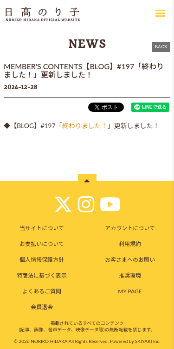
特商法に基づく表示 (42, 275)
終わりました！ (85, 125)
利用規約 (130, 243)
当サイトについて (41, 228)
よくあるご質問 (41, 291)
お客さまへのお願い (130, 259)
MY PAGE (130, 291)
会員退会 (42, 307)
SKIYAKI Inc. (148, 341)
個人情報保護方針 (41, 259)
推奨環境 (130, 275)
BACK (161, 47)
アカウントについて (130, 228)
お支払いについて (41, 243)
